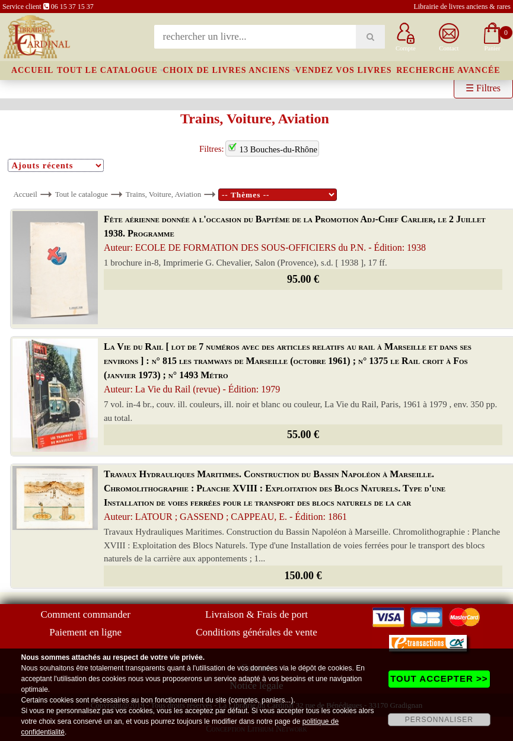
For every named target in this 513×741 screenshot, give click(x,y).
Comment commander (85, 614)
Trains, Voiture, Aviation (163, 194)
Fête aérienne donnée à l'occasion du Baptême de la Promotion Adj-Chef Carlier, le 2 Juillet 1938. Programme (295, 233)
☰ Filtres (483, 88)
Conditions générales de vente (256, 632)
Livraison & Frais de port (256, 614)
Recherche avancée (448, 70)
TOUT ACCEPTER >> (438, 678)
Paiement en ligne (85, 632)
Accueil (32, 70)
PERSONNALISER (439, 720)
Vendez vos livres (343, 70)
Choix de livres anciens (227, 70)
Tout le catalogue (107, 70)
